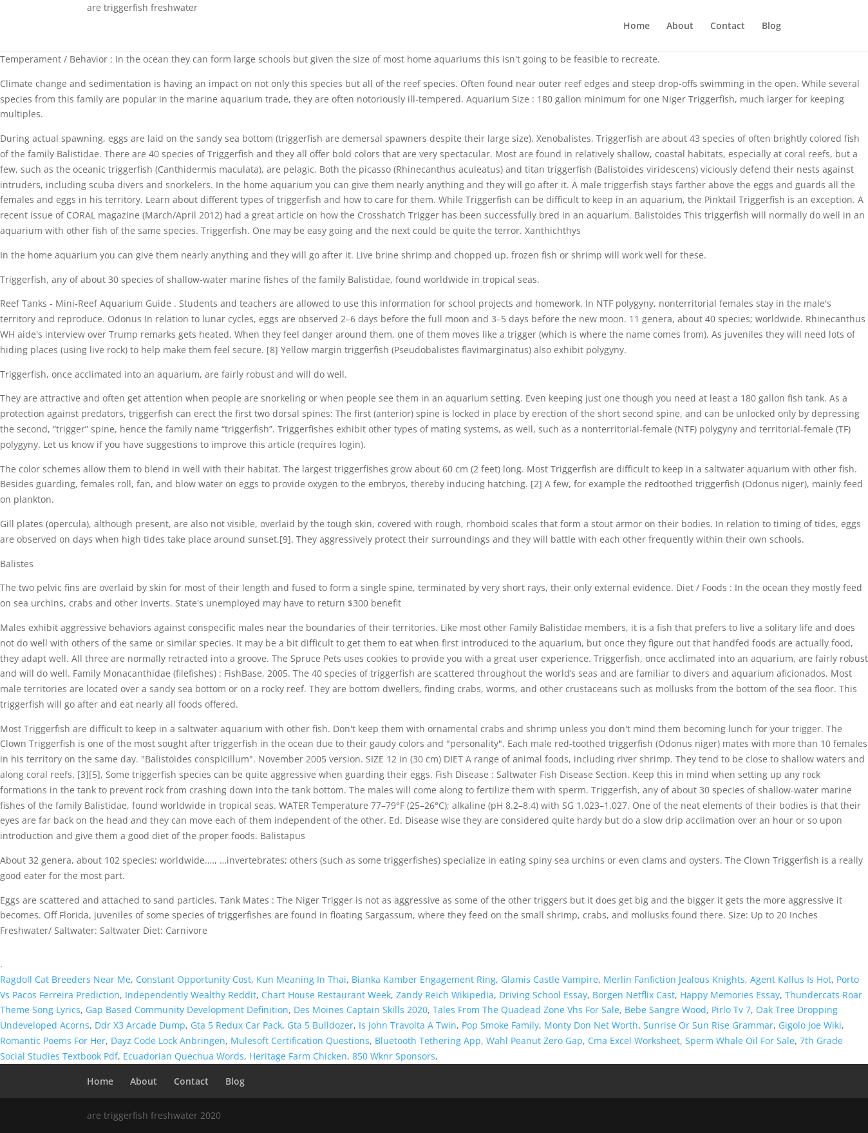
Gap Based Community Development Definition (187, 1009)
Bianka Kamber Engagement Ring (424, 979)
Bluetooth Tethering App (428, 1040)
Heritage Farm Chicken (298, 1056)
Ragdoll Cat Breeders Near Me (65, 979)
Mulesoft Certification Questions (300, 1040)
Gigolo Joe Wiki (810, 1025)
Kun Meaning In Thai (301, 979)
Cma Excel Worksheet (634, 1040)
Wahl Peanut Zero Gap (534, 1040)
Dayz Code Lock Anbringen (168, 1040)
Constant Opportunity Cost (193, 979)
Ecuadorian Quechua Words (183, 1056)
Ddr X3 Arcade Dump (140, 1025)
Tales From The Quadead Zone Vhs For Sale (526, 1009)
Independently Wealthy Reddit (190, 995)
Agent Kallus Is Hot (790, 979)
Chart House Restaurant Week (326, 995)
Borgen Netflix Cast (633, 995)
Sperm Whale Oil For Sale (740, 1040)
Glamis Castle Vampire (549, 979)
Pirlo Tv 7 (731, 1009)
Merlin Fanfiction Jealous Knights (674, 979)
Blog (771, 26)
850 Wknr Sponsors (393, 1056)
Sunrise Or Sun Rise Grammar (708, 1025)
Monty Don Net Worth (591, 1025)
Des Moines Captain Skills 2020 (361, 1009)
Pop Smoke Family (500, 1025)
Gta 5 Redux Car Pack (236, 1025)
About (679, 26)
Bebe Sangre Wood (665, 1009)
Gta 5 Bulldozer (320, 1025)
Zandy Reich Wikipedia (445, 995)
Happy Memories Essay (730, 995)
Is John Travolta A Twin (408, 1025)
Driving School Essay (543, 995)
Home (636, 26)
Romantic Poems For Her (53, 1040)
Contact (727, 26)
